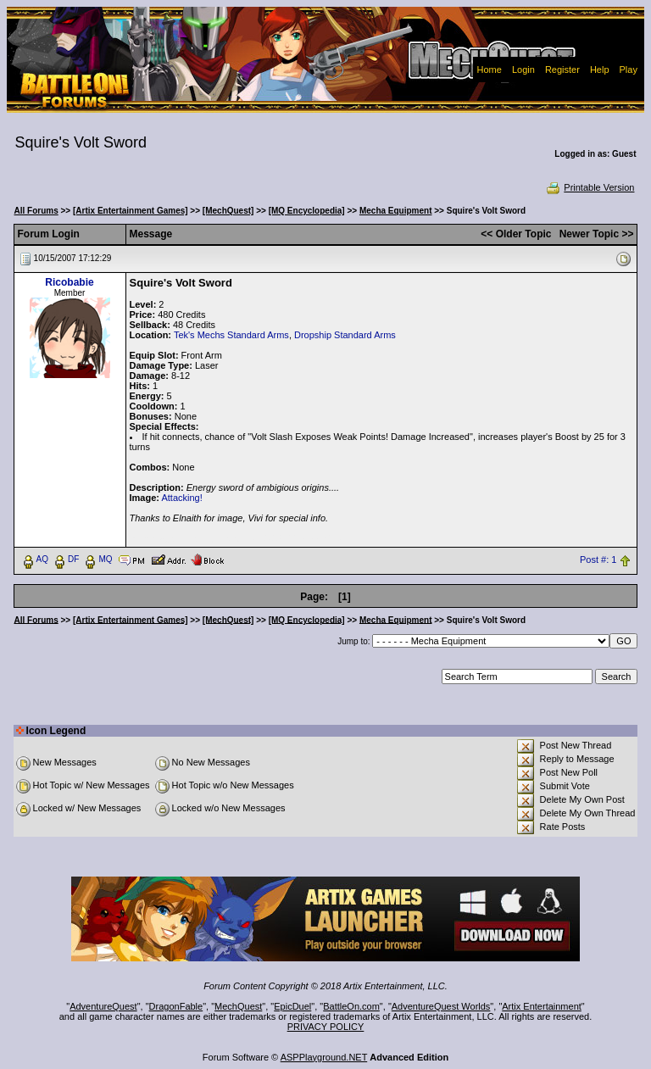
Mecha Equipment (395, 210)
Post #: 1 (598, 559)
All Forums (36, 210)
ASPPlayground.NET (324, 1057)
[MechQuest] (228, 210)
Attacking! (181, 498)
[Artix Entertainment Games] (130, 210)
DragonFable (176, 1006)
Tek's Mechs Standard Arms (231, 335)
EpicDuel (292, 1006)
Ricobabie (69, 282)
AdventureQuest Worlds (441, 1006)
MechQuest (238, 1006)
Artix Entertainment (541, 1006)
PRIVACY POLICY (325, 1027)
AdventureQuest (103, 1006)
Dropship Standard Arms (345, 335)
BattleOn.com (351, 1006)
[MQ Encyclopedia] (307, 210)
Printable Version (589, 187)
